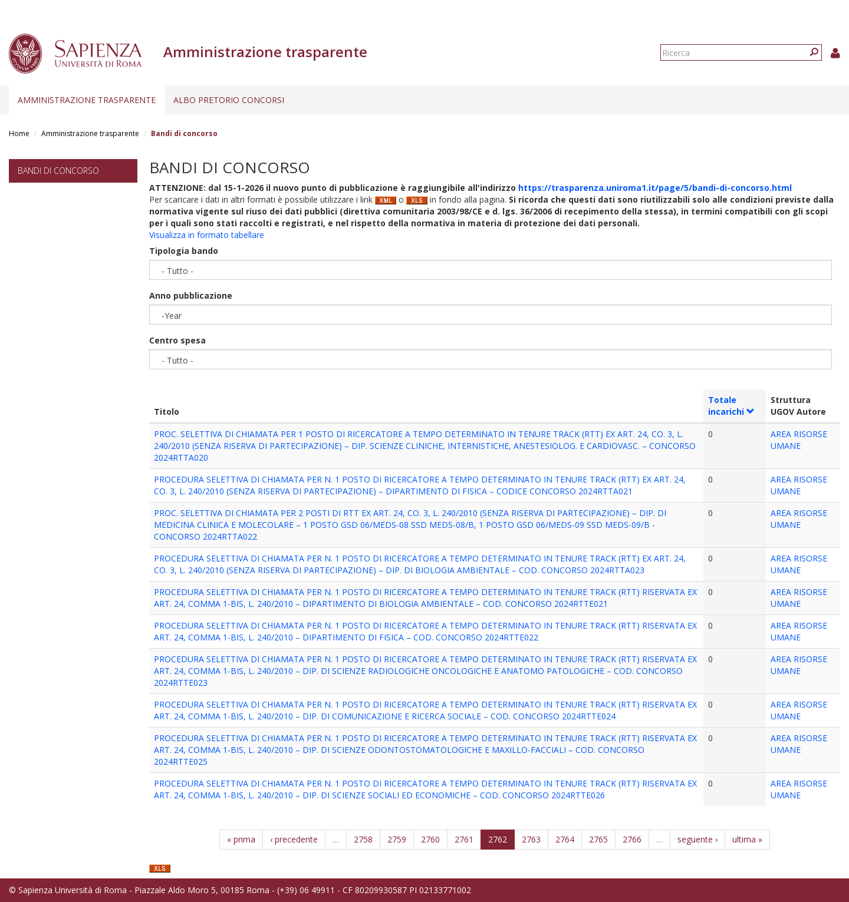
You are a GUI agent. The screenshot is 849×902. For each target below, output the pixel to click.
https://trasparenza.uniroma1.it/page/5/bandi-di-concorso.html (655, 187)
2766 (632, 839)
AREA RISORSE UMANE (799, 439)
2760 (430, 839)
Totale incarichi (731, 405)
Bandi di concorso (58, 170)
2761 (464, 839)
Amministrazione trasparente (87, 99)
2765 (598, 839)
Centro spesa (177, 340)
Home (19, 133)
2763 (531, 839)
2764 (564, 839)
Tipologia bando (183, 250)
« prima (241, 839)
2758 (363, 839)
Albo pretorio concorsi (228, 99)
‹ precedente (294, 839)
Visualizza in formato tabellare (206, 234)
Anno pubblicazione (190, 295)
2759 (396, 839)
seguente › (697, 839)
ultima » (747, 839)
